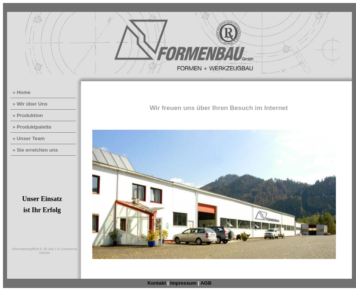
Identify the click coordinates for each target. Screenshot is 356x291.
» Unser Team (28, 138)
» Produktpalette (31, 127)
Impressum (183, 283)
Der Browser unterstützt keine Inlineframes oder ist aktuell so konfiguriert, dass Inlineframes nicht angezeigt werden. (219, 183)
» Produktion (27, 115)
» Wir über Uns (29, 104)
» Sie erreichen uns (34, 150)
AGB (206, 283)
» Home (21, 92)
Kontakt (156, 283)
